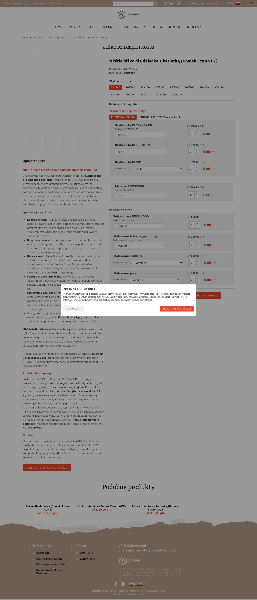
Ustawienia (73, 308)
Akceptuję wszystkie (176, 308)
